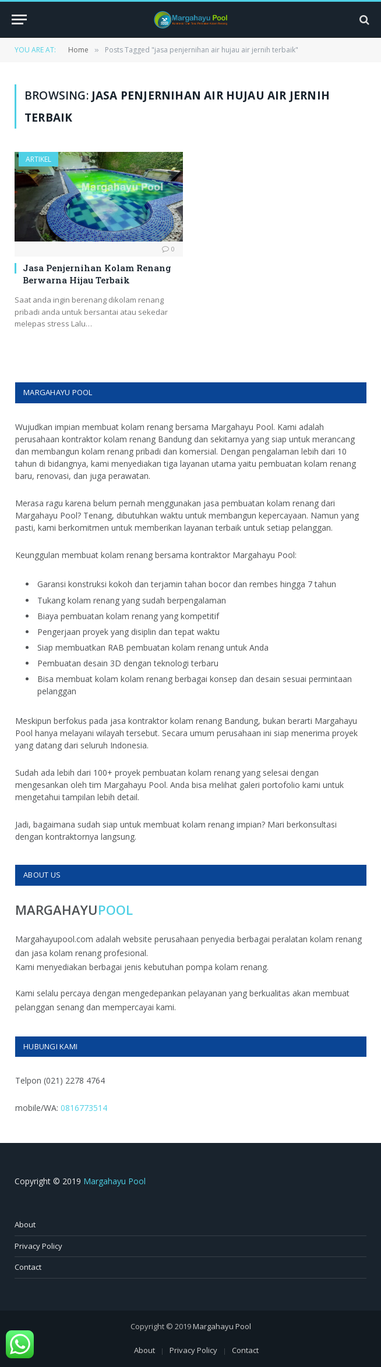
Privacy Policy (38, 1246)
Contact (28, 1267)
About (25, 1224)
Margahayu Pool (114, 1181)
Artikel (38, 159)
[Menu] (19, 19)
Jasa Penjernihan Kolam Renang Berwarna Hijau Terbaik (97, 273)
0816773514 (84, 1107)
